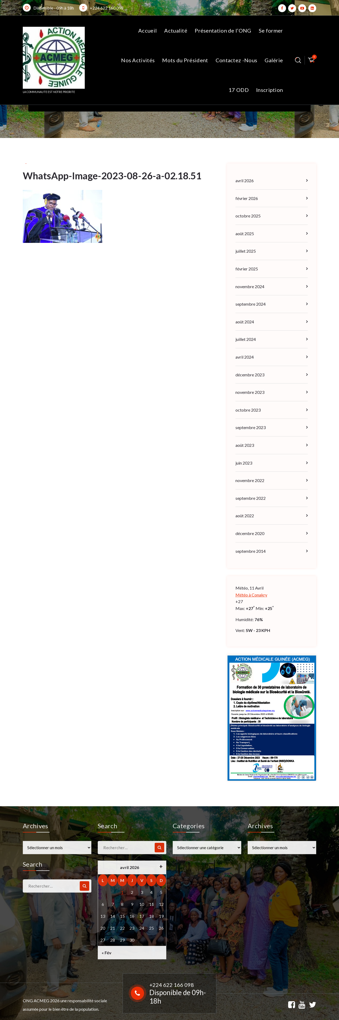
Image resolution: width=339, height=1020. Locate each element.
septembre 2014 (250, 551)
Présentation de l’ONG (223, 30)
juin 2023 (243, 462)
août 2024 (244, 321)
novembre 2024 (249, 286)
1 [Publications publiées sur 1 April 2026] (122, 892)
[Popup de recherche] (298, 60)
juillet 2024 (245, 339)
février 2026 (246, 198)
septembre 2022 (250, 498)
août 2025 (244, 233)
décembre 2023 (249, 374)
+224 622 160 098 (106, 7)
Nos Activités (138, 60)
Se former (271, 30)
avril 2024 (244, 356)
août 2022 (244, 515)
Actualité (175, 30)
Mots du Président (185, 60)
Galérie (274, 60)
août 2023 (244, 445)
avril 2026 (244, 180)
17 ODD (239, 90)
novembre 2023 (249, 392)
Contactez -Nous (236, 60)
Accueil (147, 30)
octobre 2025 (248, 215)
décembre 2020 (249, 533)
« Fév (106, 952)
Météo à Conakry (251, 594)
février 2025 (246, 268)
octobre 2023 (248, 409)
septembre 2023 (250, 427)
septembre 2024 (250, 303)
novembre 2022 (249, 480)
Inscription (269, 90)
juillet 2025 (245, 250)
